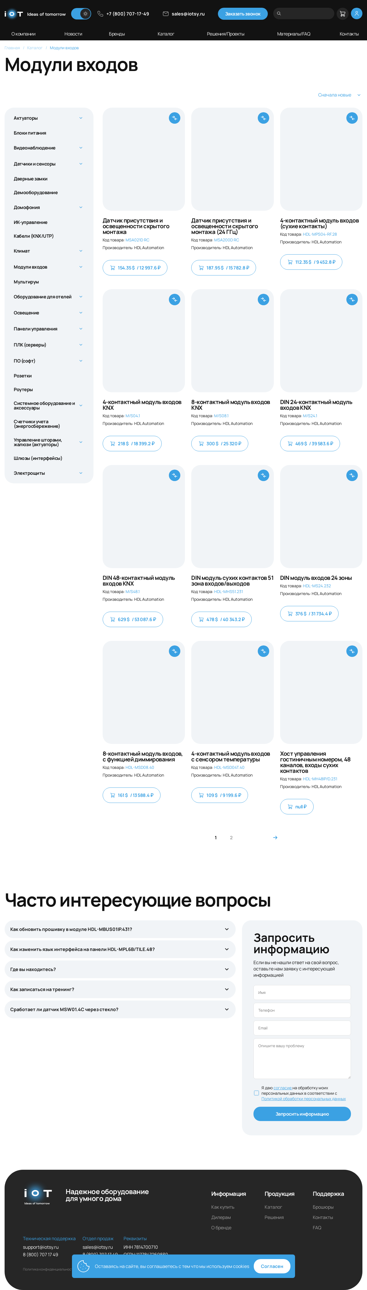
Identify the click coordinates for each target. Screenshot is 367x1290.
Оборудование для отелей (43, 296)
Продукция (280, 1194)
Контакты (349, 34)
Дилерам (221, 1217)
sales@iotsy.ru (183, 13)
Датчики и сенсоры (35, 164)
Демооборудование (36, 192)
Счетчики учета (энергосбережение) (37, 423)
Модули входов (30, 267)
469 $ (310, 443)
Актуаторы (26, 118)
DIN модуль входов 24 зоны (316, 578)
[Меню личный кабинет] (356, 13)
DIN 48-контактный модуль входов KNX (139, 580)
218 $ (132, 443)
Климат (22, 251)
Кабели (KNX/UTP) (34, 236)
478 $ (221, 619)
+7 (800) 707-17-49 (123, 13)
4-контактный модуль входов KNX (142, 405)
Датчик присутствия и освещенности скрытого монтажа (136, 226)
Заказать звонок (243, 14)
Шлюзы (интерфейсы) (38, 458)
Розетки (23, 375)
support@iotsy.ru (41, 1247)
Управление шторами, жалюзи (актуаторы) (38, 442)
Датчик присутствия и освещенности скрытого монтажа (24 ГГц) (224, 226)
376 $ (309, 613)
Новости (73, 34)
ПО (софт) (25, 361)
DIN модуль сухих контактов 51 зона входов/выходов (232, 580)
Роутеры (23, 389)
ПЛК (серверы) (30, 344)
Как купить (223, 1207)
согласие (283, 1087)
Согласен (272, 1266)
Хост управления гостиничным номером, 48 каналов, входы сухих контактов (315, 762)
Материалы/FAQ (294, 34)
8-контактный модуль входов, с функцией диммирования (143, 756)
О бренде (221, 1227)
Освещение (26, 312)
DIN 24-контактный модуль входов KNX (316, 405)
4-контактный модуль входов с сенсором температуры (230, 756)
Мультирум (26, 281)
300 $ (219, 443)
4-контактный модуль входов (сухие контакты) (319, 223)
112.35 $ (311, 262)
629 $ (133, 619)
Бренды (117, 34)
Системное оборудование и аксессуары (44, 405)
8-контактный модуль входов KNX (230, 405)
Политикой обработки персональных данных (303, 1098)
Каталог (166, 34)
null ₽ (297, 806)
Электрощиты (29, 473)
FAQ (317, 1227)
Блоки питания (30, 133)
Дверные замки (31, 178)
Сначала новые (340, 95)
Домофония (27, 207)
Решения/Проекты (226, 34)
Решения (274, 1217)
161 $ (131, 795)
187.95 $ (223, 268)
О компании (23, 34)
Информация (228, 1194)
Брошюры (323, 1207)
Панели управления (35, 328)
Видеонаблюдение (35, 147)
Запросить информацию (302, 1114)
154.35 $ (135, 268)
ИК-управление (31, 222)
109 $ (219, 795)
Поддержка (328, 1194)
